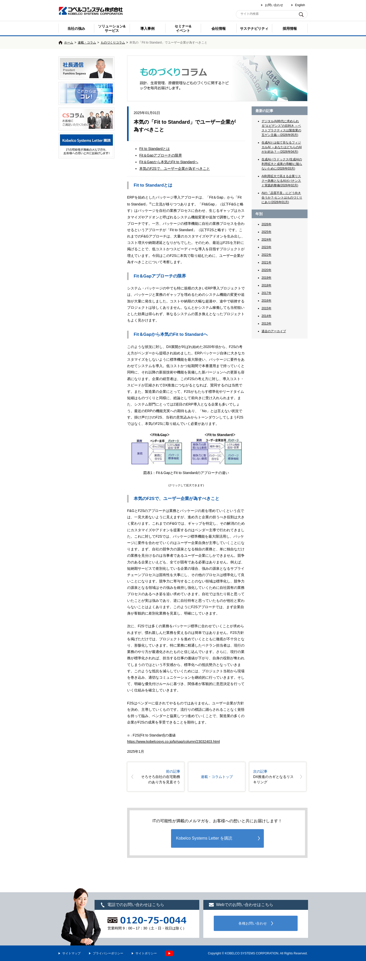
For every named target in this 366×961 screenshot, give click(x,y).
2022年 (266, 255)
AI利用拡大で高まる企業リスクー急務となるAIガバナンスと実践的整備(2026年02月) (281, 180)
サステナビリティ (254, 28)
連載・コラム (87, 42)
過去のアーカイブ (274, 331)
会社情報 (218, 28)
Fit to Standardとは (154, 149)
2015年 (266, 308)
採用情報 (290, 28)
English (300, 5)
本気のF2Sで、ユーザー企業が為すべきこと (174, 168)
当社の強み (76, 28)
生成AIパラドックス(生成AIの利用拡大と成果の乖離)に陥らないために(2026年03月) (282, 164)
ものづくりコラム (113, 42)
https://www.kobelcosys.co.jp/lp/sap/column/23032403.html (173, 742)
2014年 (266, 316)
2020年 (266, 270)
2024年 (266, 239)
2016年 (266, 300)
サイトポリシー (146, 953)
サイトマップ (71, 953)
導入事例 (147, 28)
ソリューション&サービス (112, 28)
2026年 (266, 224)
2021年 (266, 262)
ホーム (68, 42)
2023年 (266, 247)
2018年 (266, 285)
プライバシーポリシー (108, 953)
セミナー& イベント (183, 28)
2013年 (266, 323)
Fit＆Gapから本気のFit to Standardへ (168, 162)
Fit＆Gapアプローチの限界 (160, 155)
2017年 (266, 293)
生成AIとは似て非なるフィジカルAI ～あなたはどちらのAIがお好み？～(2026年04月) (282, 147)
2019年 (266, 278)
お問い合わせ (274, 5)
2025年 (266, 232)
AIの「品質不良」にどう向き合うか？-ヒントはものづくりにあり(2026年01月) (282, 197)
